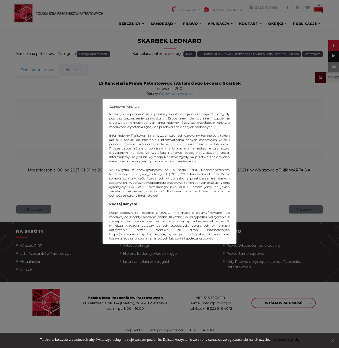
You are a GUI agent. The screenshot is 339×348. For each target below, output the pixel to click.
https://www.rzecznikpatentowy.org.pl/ (140, 234)
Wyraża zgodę (286, 339)
